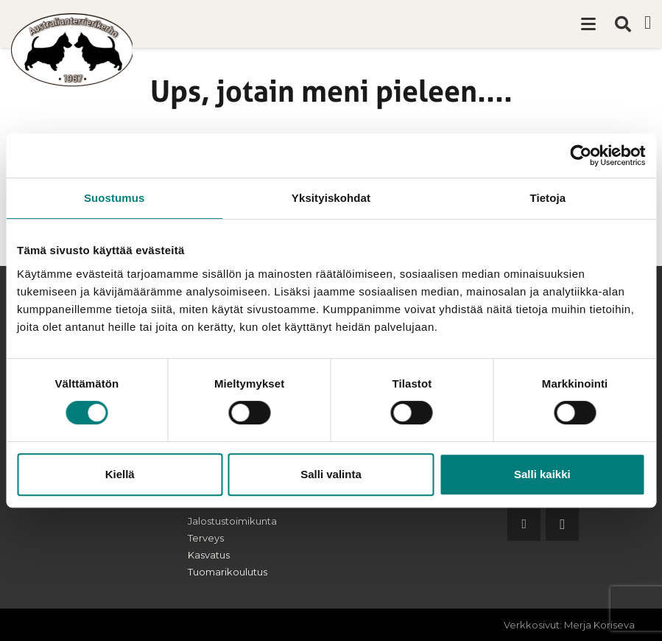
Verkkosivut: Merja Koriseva (569, 625)
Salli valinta (331, 474)
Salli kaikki (542, 474)
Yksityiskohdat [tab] (331, 198)
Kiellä (120, 474)
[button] (588, 24)
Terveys (206, 538)
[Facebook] (647, 22)
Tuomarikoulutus (227, 572)
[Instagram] (562, 524)
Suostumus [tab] (114, 198)
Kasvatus (209, 555)
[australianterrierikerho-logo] (72, 50)
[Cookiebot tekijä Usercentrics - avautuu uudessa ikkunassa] (580, 155)
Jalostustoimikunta (232, 521)
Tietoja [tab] (547, 198)
